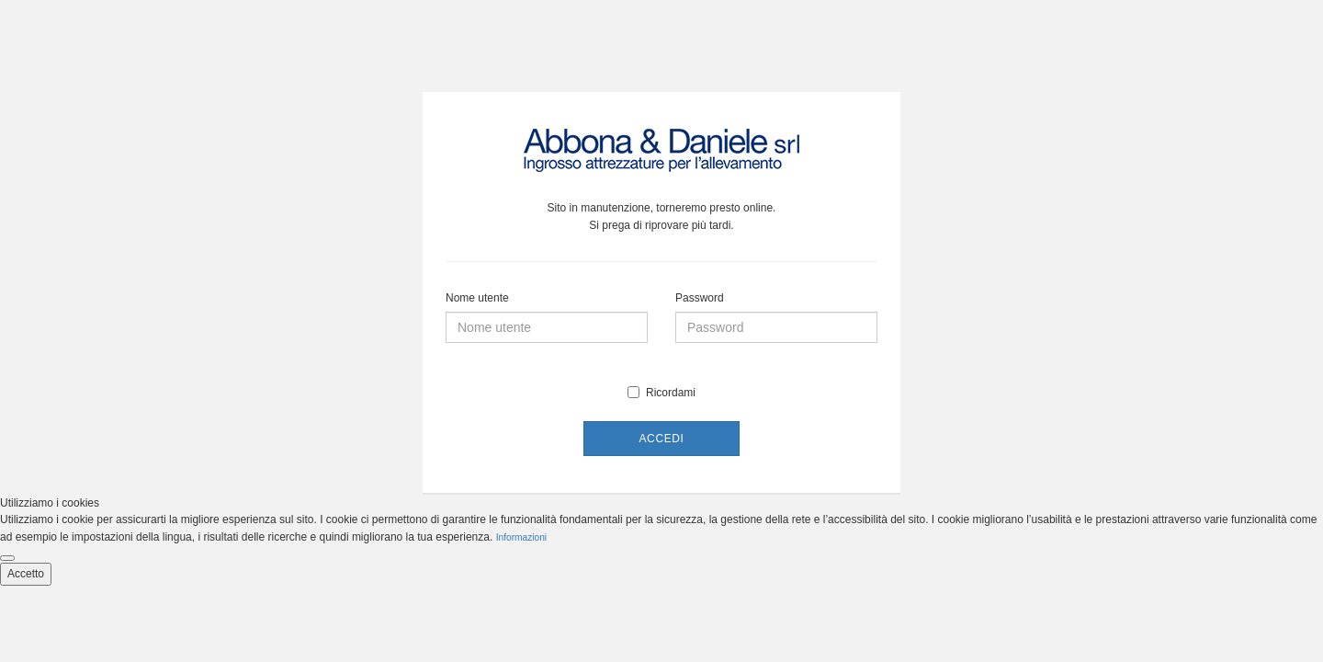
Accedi (661, 438)
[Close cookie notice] (7, 558)
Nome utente (477, 297)
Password (699, 297)
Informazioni (522, 537)
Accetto (25, 573)
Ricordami (661, 392)
